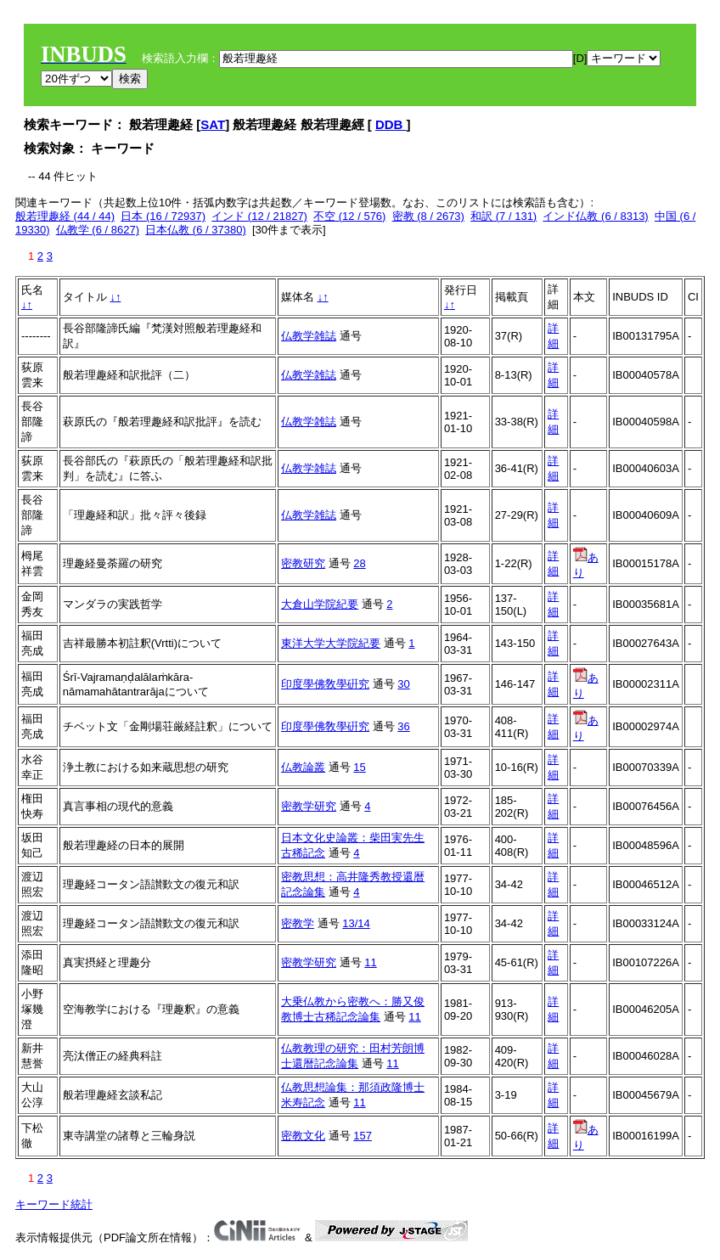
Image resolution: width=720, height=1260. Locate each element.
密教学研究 (308, 806)
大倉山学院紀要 (319, 604)
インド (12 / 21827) (259, 216)
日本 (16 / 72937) (163, 216)
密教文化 (303, 1135)
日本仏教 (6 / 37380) (195, 229)
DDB (391, 124)
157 (362, 1135)
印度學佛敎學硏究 (325, 684)
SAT (212, 124)
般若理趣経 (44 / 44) (65, 216)
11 (370, 962)
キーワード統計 (54, 1204)
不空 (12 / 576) (349, 216)
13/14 (356, 923)
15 (359, 767)
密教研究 (303, 563)
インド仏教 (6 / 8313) (595, 216)
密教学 (297, 923)
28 (359, 563)
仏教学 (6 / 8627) (97, 229)
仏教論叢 (303, 767)
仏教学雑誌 (308, 335)
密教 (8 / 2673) (428, 216)
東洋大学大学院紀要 (330, 643)
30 (403, 684)
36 (403, 726)
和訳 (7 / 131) (503, 216)
